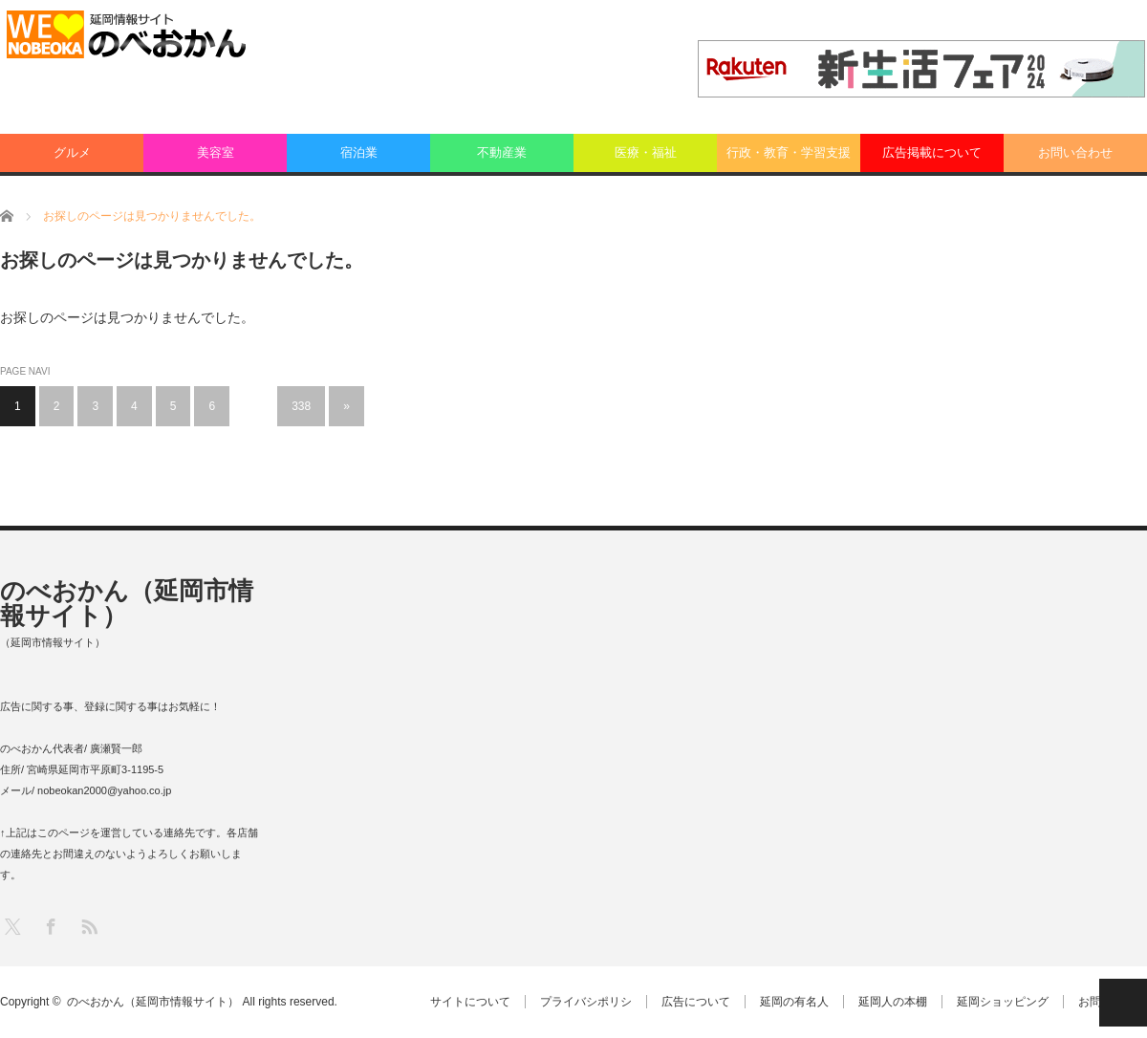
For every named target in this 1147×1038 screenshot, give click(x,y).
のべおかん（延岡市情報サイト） (126, 603)
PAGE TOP (1123, 1003)
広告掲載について (932, 152)
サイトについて (470, 1001)
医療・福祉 (646, 152)
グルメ (72, 152)
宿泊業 (359, 152)
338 (301, 406)
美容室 (215, 152)
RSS (88, 926)
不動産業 (502, 152)
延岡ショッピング (1003, 1001)
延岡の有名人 (794, 1001)
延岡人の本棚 (892, 1001)
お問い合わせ (1075, 152)
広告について (695, 1001)
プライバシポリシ (586, 1001)
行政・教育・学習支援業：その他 (788, 158)
